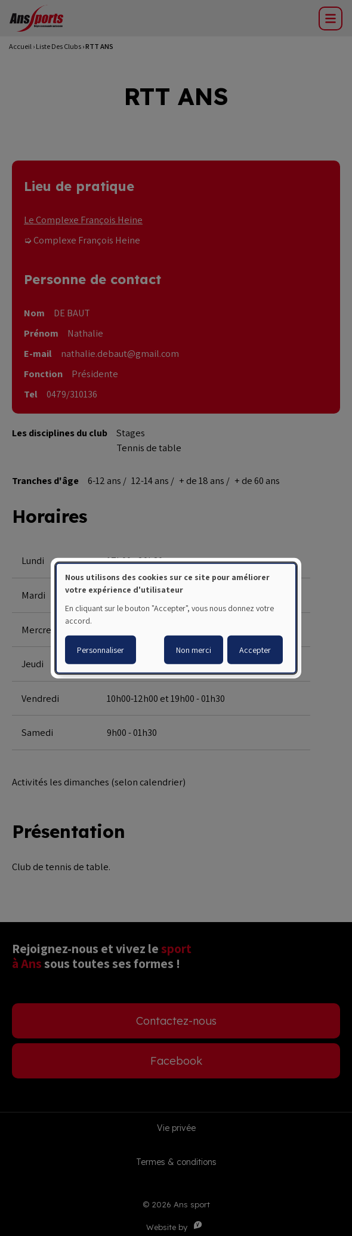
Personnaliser (100, 650)
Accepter (255, 650)
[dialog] (176, 617)
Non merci (193, 650)
